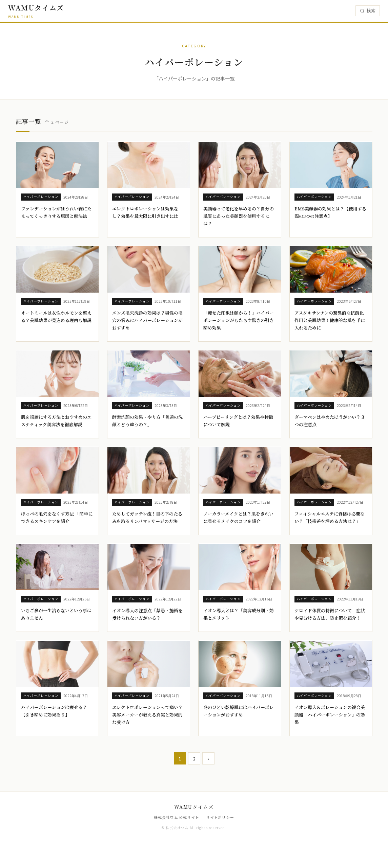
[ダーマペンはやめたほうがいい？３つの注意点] (331, 394)
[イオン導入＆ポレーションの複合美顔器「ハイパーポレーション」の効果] (331, 688)
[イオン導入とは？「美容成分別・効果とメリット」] (240, 588)
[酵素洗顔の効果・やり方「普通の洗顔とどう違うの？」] (148, 394)
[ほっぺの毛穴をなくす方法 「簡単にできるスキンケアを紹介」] (57, 491)
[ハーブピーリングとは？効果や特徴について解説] (240, 394)
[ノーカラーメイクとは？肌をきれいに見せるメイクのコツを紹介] (240, 491)
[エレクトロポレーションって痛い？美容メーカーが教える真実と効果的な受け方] (148, 688)
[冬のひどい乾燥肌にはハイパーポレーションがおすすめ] (240, 688)
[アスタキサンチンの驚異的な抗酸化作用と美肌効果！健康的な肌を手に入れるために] (331, 293)
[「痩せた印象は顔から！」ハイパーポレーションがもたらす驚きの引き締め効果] (240, 293)
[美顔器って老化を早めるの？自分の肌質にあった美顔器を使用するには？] (240, 189)
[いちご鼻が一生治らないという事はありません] (57, 588)
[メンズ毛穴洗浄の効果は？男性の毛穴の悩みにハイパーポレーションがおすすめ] (148, 293)
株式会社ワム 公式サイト (176, 817)
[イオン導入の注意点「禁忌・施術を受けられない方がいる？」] (148, 588)
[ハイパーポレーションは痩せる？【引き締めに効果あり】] (57, 688)
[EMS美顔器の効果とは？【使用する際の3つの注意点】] (331, 189)
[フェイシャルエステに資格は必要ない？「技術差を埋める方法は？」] (331, 491)
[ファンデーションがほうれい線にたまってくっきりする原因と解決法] (57, 189)
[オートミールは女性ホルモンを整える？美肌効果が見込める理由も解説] (57, 293)
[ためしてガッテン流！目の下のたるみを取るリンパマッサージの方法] (148, 491)
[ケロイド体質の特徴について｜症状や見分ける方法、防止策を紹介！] (331, 588)
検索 (367, 10)
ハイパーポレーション (41, 197)
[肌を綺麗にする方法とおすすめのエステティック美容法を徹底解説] (57, 394)
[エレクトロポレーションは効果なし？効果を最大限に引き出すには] (148, 189)
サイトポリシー (220, 817)
